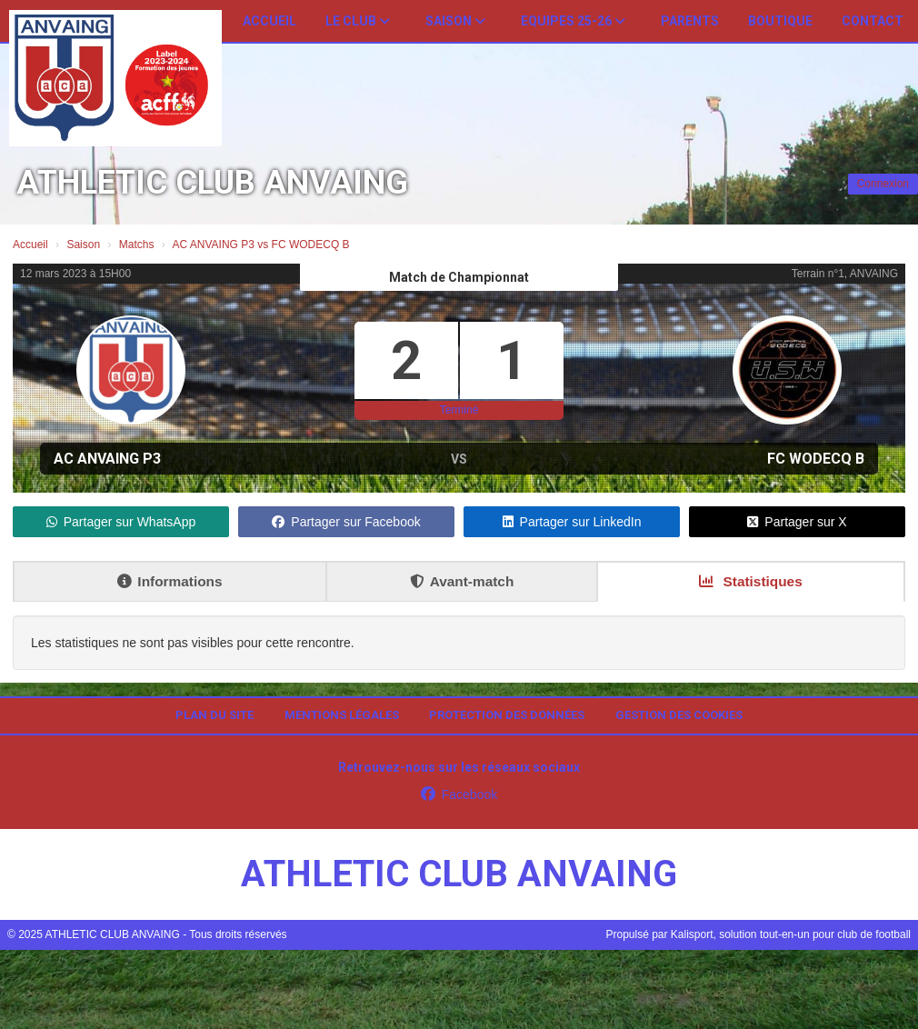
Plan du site (214, 715)
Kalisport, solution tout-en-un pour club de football (791, 934)
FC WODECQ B (815, 458)
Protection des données (506, 715)
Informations (169, 581)
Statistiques (751, 581)
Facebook (459, 794)
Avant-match (462, 581)
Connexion (883, 183)
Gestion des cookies (679, 715)
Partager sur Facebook (346, 521)
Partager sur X (796, 521)
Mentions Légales (341, 715)
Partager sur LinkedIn (572, 521)
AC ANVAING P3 (107, 458)
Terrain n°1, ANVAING (845, 273)
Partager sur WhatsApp (121, 521)
